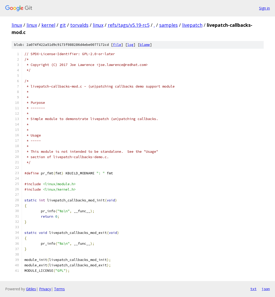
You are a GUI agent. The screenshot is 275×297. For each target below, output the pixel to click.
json (266, 288)
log (130, 45)
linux (17, 25)
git (63, 25)
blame (145, 45)
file (117, 45)
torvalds (79, 25)
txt (253, 288)
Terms (59, 288)
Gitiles (31, 288)
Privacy (45, 288)
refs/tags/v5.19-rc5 (128, 25)
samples (168, 25)
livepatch (192, 25)
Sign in (264, 8)
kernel (48, 25)
